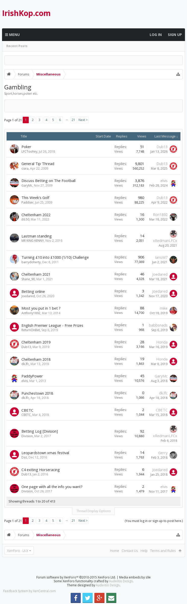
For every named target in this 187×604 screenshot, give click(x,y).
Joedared (160, 274)
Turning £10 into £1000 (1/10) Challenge (55, 257)
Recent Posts (17, 46)
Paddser (27, 202)
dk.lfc (25, 364)
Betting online (33, 291)
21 (73, 120)
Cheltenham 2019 (35, 342)
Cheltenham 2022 (35, 214)
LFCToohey (29, 151)
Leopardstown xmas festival (45, 452)
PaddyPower (32, 375)
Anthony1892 (30, 313)
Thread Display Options (93, 511)
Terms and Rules (163, 550)
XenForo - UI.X (17, 550)
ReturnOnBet (30, 330)
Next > (83, 120)
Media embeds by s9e (135, 577)
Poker (26, 146)
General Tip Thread (37, 163)
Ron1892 (160, 214)
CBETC (27, 410)
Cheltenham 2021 (35, 274)
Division (27, 436)
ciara (25, 168)
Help (144, 550)
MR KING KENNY (32, 240)
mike (164, 308)
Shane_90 (28, 279)
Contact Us (130, 550)
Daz (24, 457)
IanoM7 (161, 257)
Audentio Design (121, 581)
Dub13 (162, 146)
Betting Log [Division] (39, 431)
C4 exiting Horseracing (40, 469)
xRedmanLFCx (165, 240)
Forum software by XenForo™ (76, 577)
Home (114, 550)
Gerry (163, 452)
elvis (164, 180)
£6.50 (25, 219)
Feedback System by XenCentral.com (29, 591)
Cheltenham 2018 (35, 359)
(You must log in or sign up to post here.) (154, 521)
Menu (12, 34)
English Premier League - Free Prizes (52, 325)
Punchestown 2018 (37, 393)
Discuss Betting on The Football (48, 180)
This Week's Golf (35, 197)
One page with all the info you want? (52, 486)
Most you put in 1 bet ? (41, 308)
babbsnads (158, 325)
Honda (162, 342)
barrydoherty (31, 262)
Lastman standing (36, 235)
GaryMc (26, 185)
